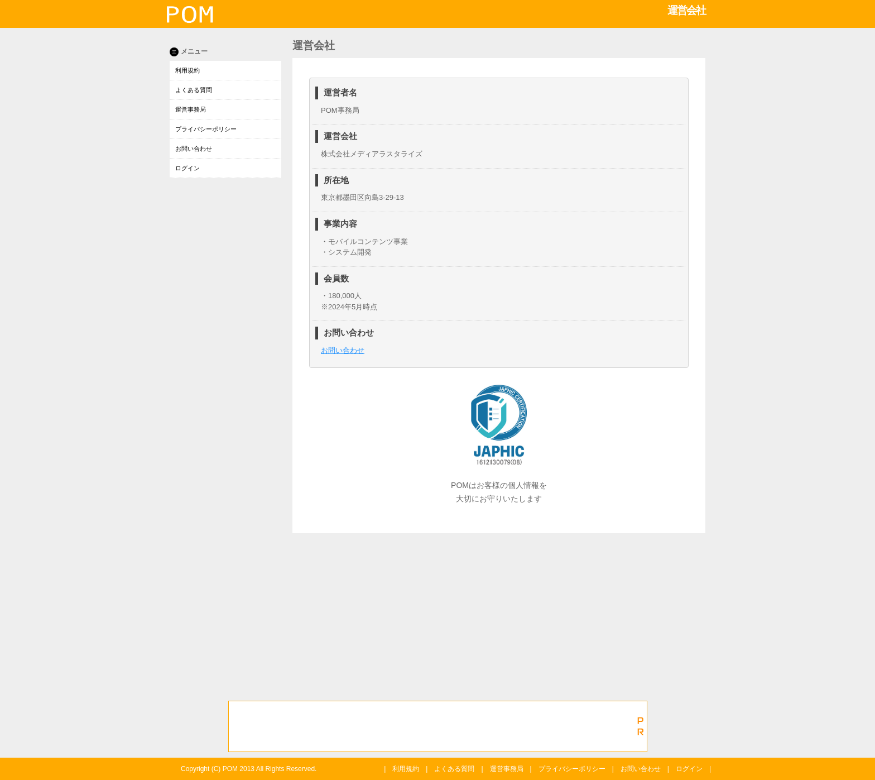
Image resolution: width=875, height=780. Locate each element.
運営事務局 (190, 109)
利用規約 (187, 70)
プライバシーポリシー (206, 129)
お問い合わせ (193, 148)
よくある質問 (193, 90)
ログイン (187, 168)
